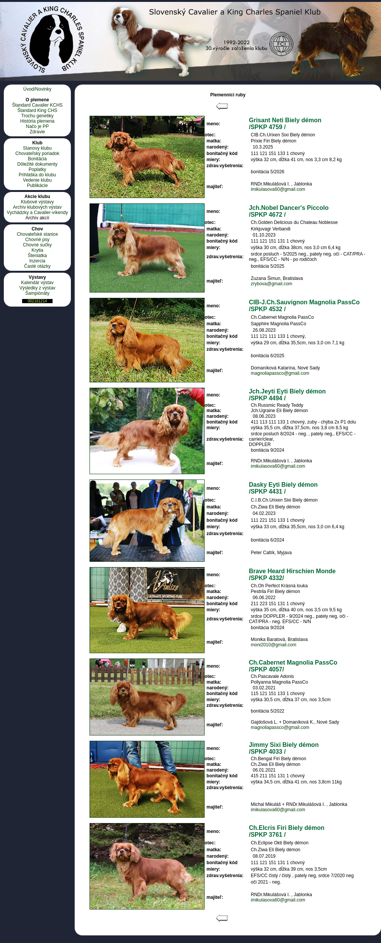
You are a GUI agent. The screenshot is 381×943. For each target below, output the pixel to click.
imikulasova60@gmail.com (278, 189)
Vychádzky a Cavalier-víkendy (37, 212)
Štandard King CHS (38, 110)
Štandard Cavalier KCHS (37, 105)
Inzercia (37, 261)
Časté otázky (37, 266)
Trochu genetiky (37, 115)
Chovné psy (37, 239)
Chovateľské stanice (37, 234)
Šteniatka (37, 255)
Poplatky (37, 169)
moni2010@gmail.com (273, 644)
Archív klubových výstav (37, 207)
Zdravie (37, 131)
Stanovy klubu (37, 148)
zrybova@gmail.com (271, 283)
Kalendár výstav (37, 282)
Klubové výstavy (37, 202)
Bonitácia (37, 158)
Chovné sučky (37, 245)
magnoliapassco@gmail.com (280, 373)
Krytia (37, 250)
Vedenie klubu (37, 180)
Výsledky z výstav (37, 288)
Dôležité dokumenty (37, 164)
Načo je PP (37, 126)
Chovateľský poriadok (37, 153)
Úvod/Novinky (37, 89)
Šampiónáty (37, 293)
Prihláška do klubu (37, 174)
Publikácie (37, 185)
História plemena (37, 121)
